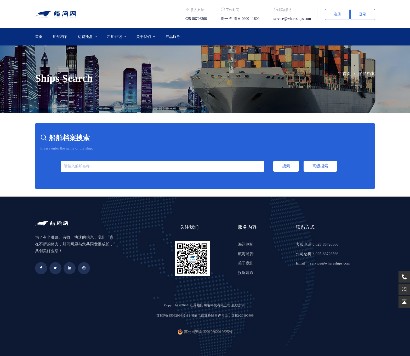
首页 (38, 37)
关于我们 (143, 37)
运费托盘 (85, 37)
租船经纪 (114, 37)
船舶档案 (60, 37)
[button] (87, 36)
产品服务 (173, 37)
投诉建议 (246, 273)
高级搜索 (320, 166)
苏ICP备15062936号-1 (172, 315)
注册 (337, 14)
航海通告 (246, 254)
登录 (362, 14)
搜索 (286, 166)
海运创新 (246, 244)
